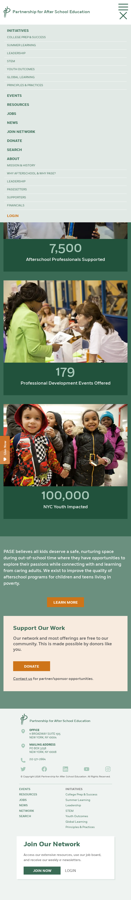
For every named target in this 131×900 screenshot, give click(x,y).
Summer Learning (21, 45)
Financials (15, 205)
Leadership (16, 53)
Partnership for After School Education (51, 12)
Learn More (65, 602)
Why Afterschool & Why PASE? (31, 173)
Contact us (22, 679)
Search (14, 150)
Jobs (11, 114)
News (12, 123)
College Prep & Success (26, 37)
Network (26, 811)
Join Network (21, 132)
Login (13, 216)
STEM (11, 61)
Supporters (16, 197)
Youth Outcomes (21, 69)
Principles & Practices (25, 85)
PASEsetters (17, 189)
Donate (14, 141)
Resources (18, 105)
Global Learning (20, 77)
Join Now (42, 871)
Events (14, 96)
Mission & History (21, 165)
